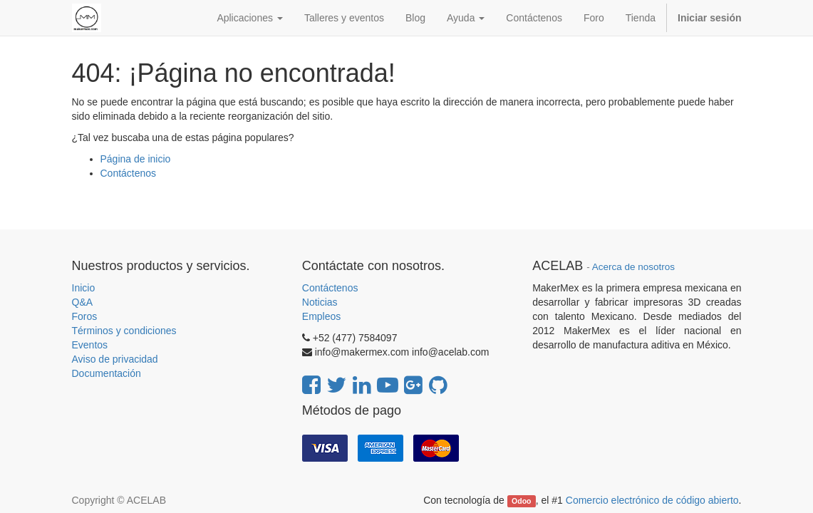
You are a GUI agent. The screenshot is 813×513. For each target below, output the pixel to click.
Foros (85, 316)
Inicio (83, 288)
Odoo (521, 501)
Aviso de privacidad (115, 359)
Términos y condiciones (124, 330)
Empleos (321, 316)
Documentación (106, 373)
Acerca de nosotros (633, 266)
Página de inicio (135, 159)
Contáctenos (128, 173)
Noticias (320, 302)
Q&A (82, 302)
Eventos (90, 345)
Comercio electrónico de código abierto (652, 500)
